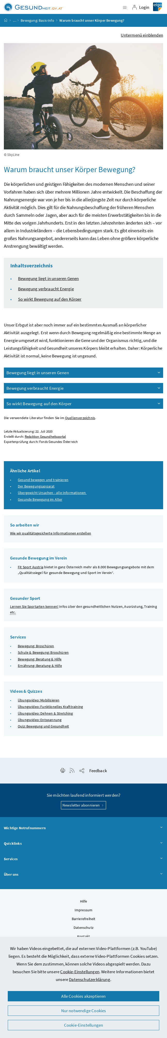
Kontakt (83, 936)
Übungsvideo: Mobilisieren (38, 700)
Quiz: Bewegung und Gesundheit (43, 726)
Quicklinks (83, 843)
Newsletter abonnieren (83, 805)
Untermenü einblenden (142, 35)
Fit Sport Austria (30, 567)
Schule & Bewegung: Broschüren (43, 652)
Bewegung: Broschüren (36, 646)
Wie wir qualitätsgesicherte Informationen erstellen (50, 533)
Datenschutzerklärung (89, 979)
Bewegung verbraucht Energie (46, 289)
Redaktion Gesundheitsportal (45, 436)
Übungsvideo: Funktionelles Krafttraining (50, 706)
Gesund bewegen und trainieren (43, 479)
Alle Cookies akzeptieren (83, 996)
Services (83, 859)
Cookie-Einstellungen (79, 972)
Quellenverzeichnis (80, 418)
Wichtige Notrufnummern (83, 828)
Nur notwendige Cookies (83, 1010)
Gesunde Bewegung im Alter (40, 499)
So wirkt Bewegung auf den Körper (50, 299)
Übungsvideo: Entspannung (39, 719)
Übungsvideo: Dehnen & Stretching (45, 713)
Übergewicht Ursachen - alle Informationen (52, 492)
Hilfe (83, 901)
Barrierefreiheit (84, 918)
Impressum (84, 910)
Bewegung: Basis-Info (37, 20)
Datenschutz (83, 927)
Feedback (98, 770)
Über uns (83, 874)
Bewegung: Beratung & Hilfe (40, 659)
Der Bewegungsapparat (36, 486)
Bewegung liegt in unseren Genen (48, 278)
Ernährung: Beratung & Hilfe (40, 665)
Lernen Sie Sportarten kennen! (34, 606)
